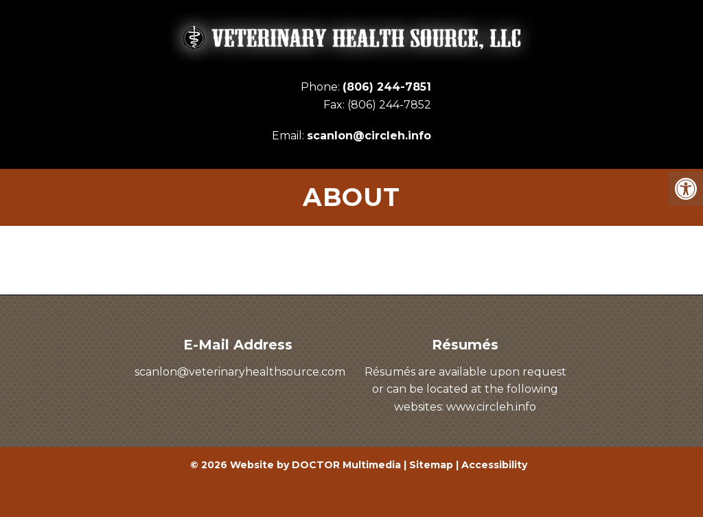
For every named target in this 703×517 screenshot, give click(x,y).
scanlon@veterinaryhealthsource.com (240, 371)
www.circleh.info (491, 406)
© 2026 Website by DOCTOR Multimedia (295, 465)
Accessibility (494, 465)
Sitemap (431, 465)
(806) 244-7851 (387, 86)
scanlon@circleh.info (369, 135)
